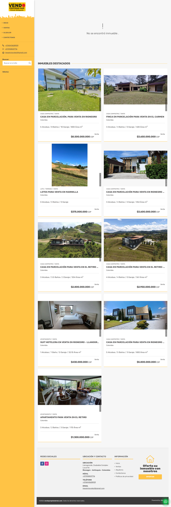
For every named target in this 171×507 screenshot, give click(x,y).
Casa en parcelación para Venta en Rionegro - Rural (135, 192)
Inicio (5, 23)
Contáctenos (9, 37)
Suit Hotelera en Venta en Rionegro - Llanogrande (69, 342)
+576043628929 (11, 45)
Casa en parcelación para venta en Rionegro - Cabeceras (135, 342)
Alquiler (7, 33)
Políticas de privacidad (124, 476)
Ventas (6, 28)
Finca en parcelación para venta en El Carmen (135, 117)
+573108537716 (11, 49)
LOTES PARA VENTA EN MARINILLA (59, 192)
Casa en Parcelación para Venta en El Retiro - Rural (69, 267)
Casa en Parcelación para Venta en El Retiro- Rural (135, 267)
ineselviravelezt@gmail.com (16, 53)
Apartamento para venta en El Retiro (63, 417)
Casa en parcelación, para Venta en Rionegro (68, 117)
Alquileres (119, 470)
